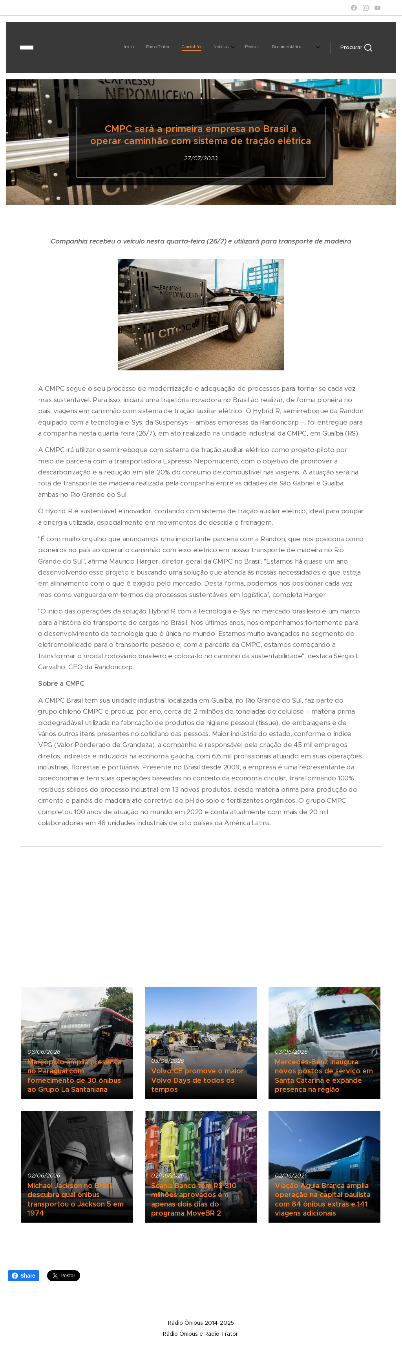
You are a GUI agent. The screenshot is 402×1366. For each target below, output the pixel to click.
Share (23, 1276)
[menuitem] (145, 47)
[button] (356, 47)
